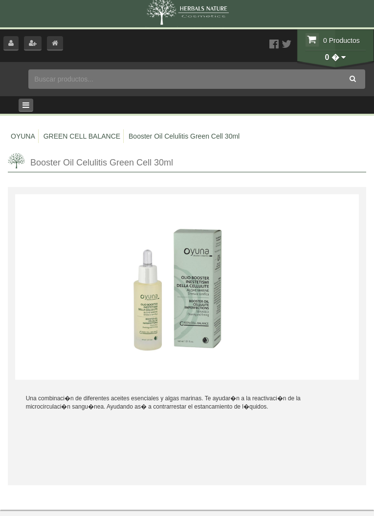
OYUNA (23, 136)
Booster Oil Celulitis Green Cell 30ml (184, 136)
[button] (11, 43)
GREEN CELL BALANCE (82, 136)
